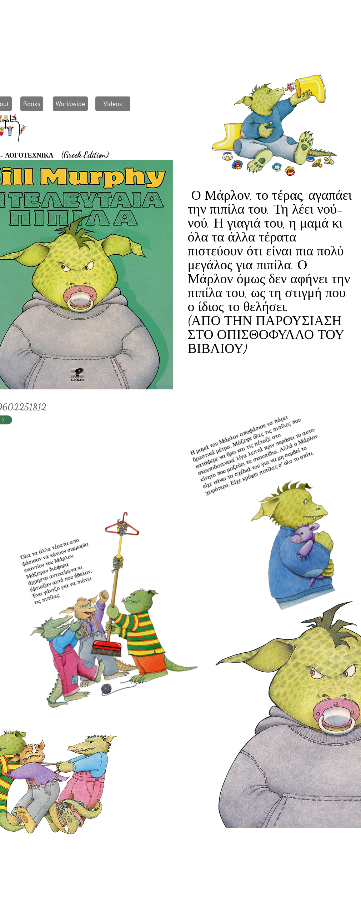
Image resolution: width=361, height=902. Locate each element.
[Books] (31, 103)
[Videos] (112, 103)
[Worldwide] (70, 103)
